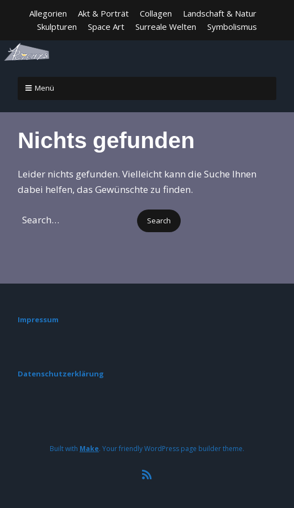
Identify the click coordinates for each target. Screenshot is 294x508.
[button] (159, 221)
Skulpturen (57, 26)
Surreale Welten (165, 26)
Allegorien (48, 13)
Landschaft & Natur (219, 13)
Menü (44, 88)
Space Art (106, 26)
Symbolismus (232, 26)
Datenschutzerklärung (61, 374)
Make (89, 448)
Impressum (38, 319)
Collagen (156, 13)
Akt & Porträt (103, 13)
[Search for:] (76, 220)
